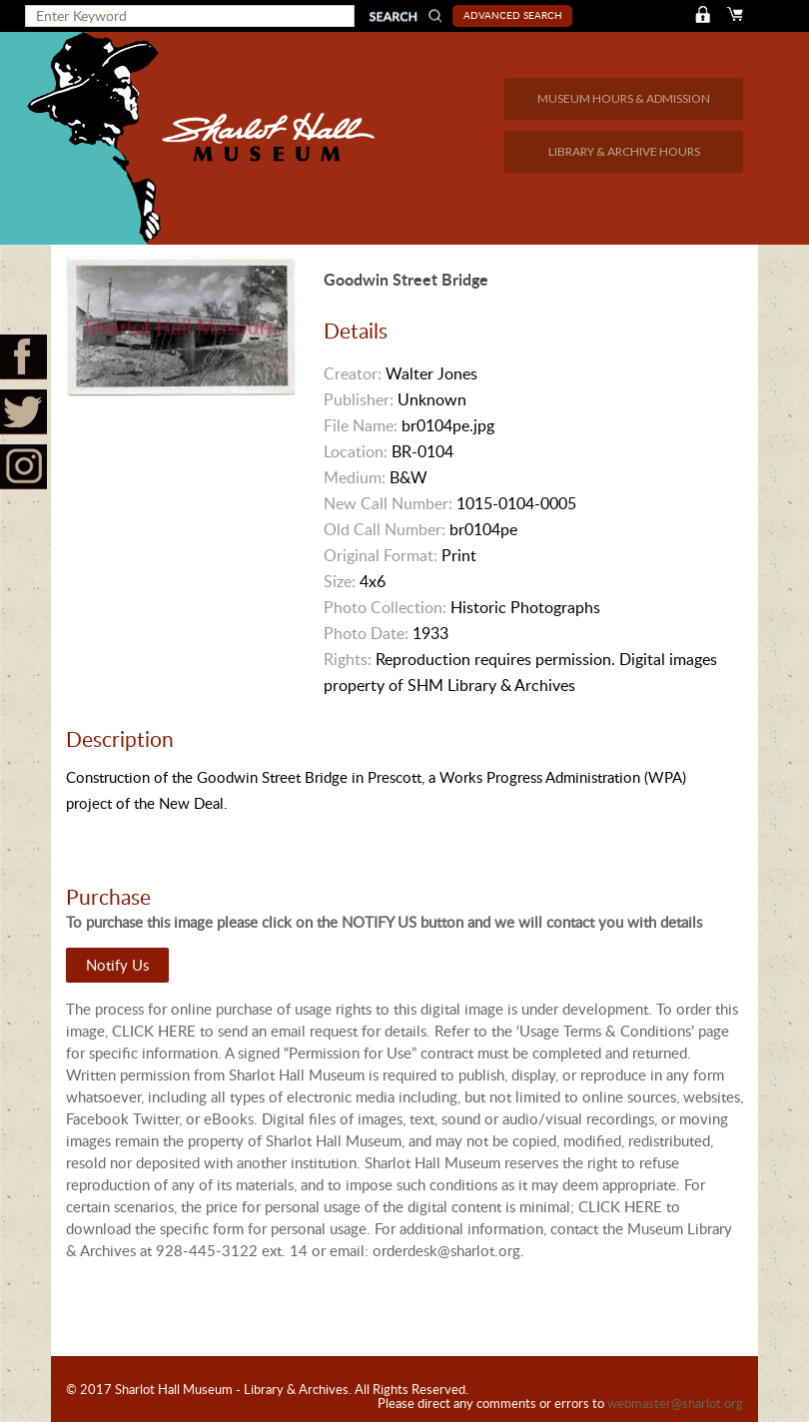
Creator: (353, 373)
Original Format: (380, 555)
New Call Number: (388, 503)
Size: (340, 581)
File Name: (361, 425)
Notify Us (117, 965)
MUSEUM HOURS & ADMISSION (623, 98)
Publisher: (359, 399)
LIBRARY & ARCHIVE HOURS (624, 151)
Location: (356, 451)
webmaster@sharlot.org (675, 1403)
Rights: (348, 659)
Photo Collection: (385, 607)
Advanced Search (512, 15)
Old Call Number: (384, 529)
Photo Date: (366, 633)
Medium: (355, 477)
